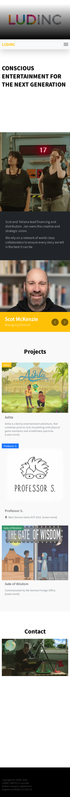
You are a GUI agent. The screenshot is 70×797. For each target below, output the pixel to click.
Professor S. (14, 521)
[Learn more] (12, 445)
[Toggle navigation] (66, 44)
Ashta (9, 428)
